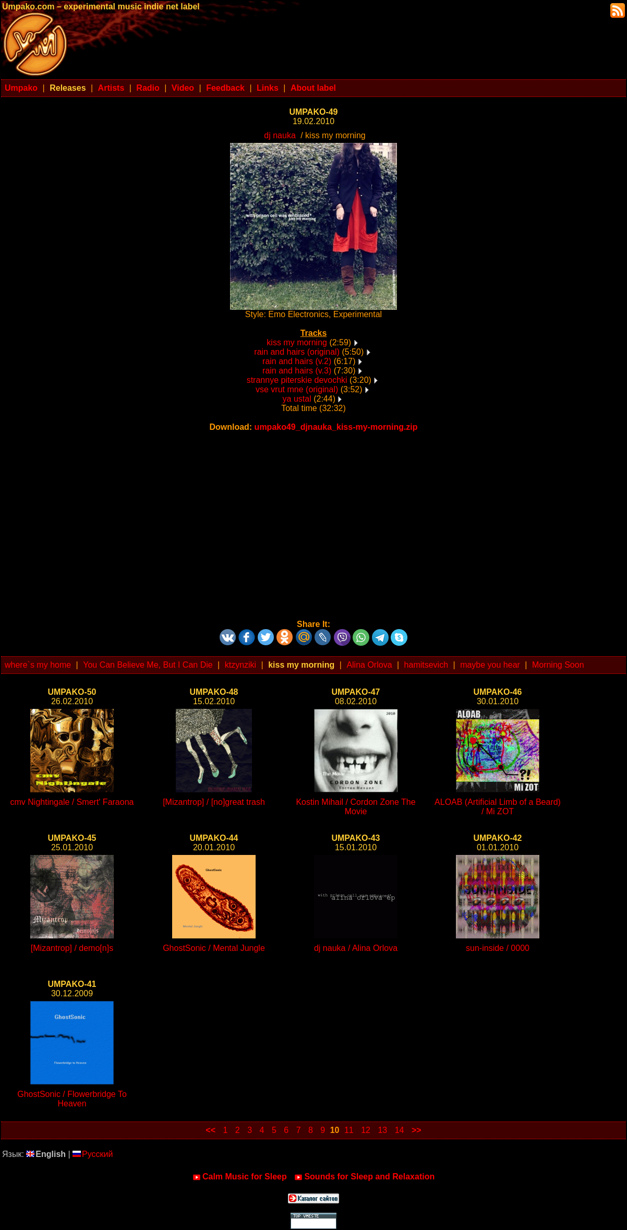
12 (365, 1130)
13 (382, 1130)
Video (183, 87)
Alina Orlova (369, 664)
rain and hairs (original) (297, 351)
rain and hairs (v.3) (296, 370)
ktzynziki (240, 664)
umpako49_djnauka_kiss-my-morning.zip (336, 427)
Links (268, 87)
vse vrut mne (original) (297, 389)
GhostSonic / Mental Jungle (214, 948)
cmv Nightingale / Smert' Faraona (72, 802)
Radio (147, 87)
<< (210, 1130)
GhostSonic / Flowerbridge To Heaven (72, 1099)
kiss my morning (297, 342)
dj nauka (280, 135)
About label (313, 87)
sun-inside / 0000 (497, 948)
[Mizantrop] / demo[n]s (72, 948)
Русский (93, 1154)
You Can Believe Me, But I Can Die (147, 664)
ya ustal (297, 398)
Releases (68, 87)
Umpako (21, 87)
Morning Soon (558, 664)
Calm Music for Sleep (239, 1176)
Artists (111, 87)
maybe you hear (490, 664)
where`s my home (38, 664)
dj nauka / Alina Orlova (355, 948)
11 (349, 1130)
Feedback (225, 87)
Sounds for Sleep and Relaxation (364, 1176)
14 (399, 1130)
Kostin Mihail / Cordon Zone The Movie (355, 807)
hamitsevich (426, 664)
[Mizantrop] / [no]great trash (214, 802)
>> (416, 1130)
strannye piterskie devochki (297, 380)
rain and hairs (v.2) (296, 361)
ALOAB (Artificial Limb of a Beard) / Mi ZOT (498, 807)
